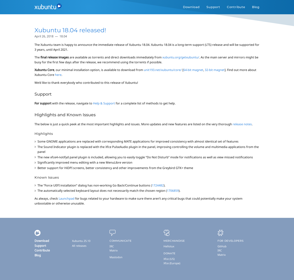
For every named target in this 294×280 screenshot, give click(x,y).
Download (191, 7)
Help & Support (104, 103)
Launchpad (66, 198)
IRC (112, 246)
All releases (79, 246)
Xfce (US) (169, 259)
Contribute (236, 7)
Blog (256, 7)
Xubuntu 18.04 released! (70, 30)
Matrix (114, 250)
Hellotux (169, 246)
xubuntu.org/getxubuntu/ (180, 57)
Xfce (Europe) (172, 263)
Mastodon (116, 257)
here (58, 75)
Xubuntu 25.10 (81, 241)
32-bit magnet (215, 70)
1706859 (173, 191)
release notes (242, 124)
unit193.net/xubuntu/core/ (163, 70)
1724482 (158, 185)
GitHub (222, 246)
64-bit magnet (193, 70)
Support (213, 7)
